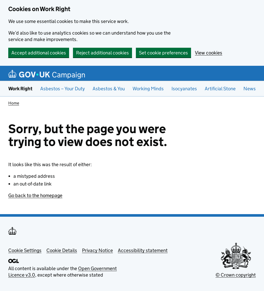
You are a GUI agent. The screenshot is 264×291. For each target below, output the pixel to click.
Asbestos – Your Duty (62, 89)
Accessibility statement (143, 250)
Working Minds (148, 89)
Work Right (20, 89)
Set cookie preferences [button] (163, 53)
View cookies (208, 52)
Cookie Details (61, 250)
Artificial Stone (220, 89)
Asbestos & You (109, 89)
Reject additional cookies (102, 53)
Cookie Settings (25, 250)
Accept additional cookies (38, 53)
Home (13, 103)
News (249, 89)
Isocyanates (184, 89)
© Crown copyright (236, 275)
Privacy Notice (97, 250)
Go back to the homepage (35, 195)
